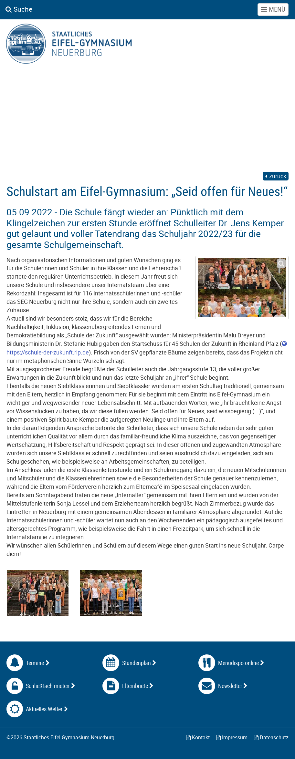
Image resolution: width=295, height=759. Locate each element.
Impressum (232, 737)
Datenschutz (271, 737)
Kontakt (198, 737)
